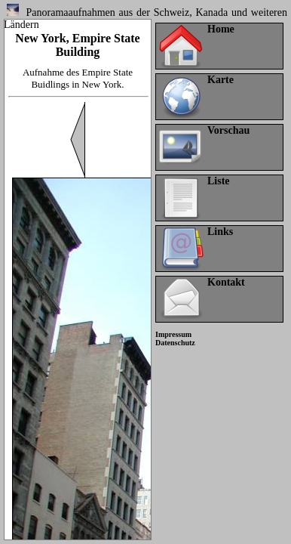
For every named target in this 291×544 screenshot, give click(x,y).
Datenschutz (175, 342)
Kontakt (226, 282)
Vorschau (228, 130)
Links (220, 231)
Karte (220, 79)
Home (220, 29)
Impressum (173, 334)
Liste (218, 181)
